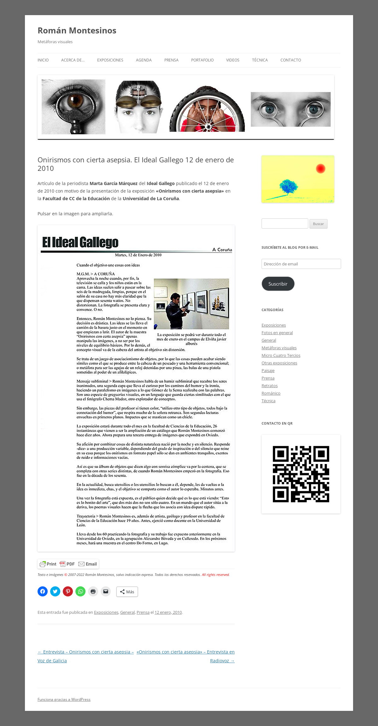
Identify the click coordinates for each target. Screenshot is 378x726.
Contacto (291, 60)
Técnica (260, 60)
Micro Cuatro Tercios (281, 355)
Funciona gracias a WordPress (64, 699)
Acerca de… (73, 60)
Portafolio (202, 60)
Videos (232, 60)
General (127, 612)
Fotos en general (277, 332)
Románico (271, 393)
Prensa (171, 60)
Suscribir (278, 284)
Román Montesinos (77, 30)
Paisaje (268, 370)
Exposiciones (110, 60)
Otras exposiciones (279, 363)
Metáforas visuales (279, 348)
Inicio (43, 60)
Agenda (144, 60)
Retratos (270, 385)
